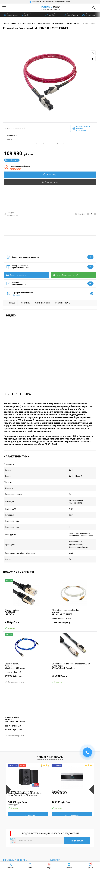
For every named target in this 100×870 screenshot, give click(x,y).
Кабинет (10, 866)
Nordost (72, 470)
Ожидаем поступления (11, 214)
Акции (49, 866)
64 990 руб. (26, 730)
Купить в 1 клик (50, 182)
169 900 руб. (72, 803)
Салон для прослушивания (71, 14)
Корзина (90, 866)
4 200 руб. (26, 623)
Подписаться (77, 841)
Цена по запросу (61, 622)
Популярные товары (50, 757)
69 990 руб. (26, 677)
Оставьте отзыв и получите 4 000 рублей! (81, 128)
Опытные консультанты (89, 14)
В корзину (50, 174)
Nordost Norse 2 (75, 476)
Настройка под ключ (51, 14)
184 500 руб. (28, 803)
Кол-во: (81, 214)
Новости (69, 866)
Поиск (30, 866)
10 (64, 144)
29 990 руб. (73, 677)
